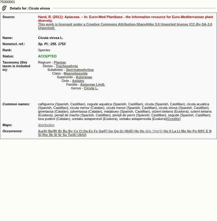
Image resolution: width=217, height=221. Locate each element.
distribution (46, 125)
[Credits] (173, 119)
